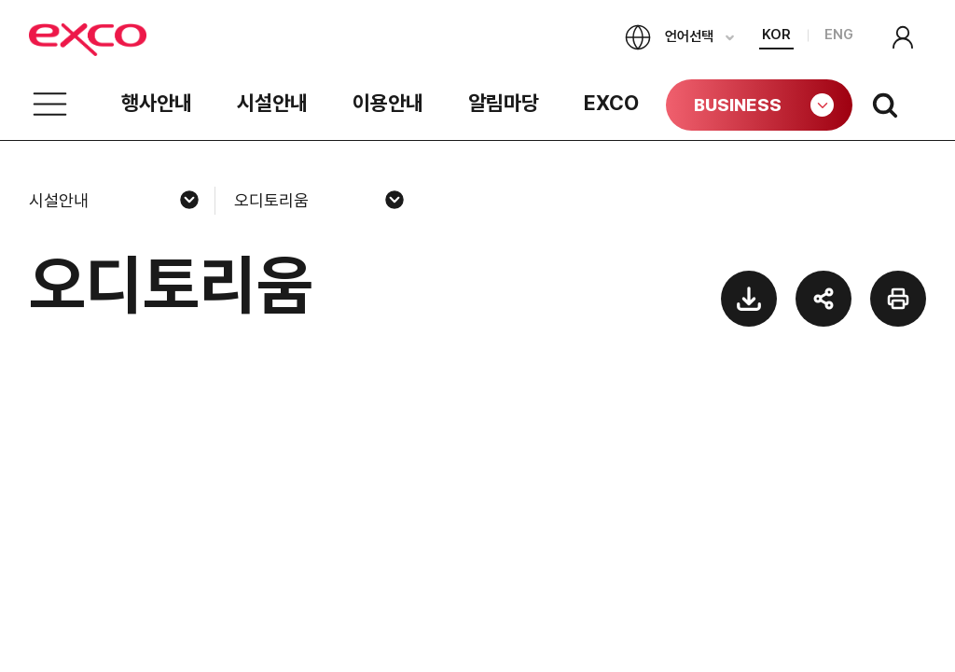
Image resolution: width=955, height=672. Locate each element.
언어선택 (668, 37)
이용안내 (388, 103)
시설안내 (272, 103)
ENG (838, 34)
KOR (776, 34)
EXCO (611, 103)
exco (122, 39)
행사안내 (156, 103)
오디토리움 (271, 200)
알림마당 (503, 103)
